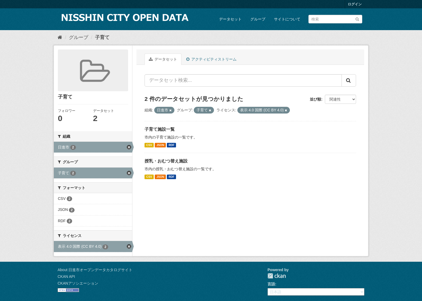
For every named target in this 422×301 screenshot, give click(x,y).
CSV (149, 145)
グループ (257, 19)
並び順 (315, 99)
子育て (102, 37)
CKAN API (66, 276)
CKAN (277, 276)
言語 (271, 284)
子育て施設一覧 (160, 129)
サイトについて (287, 19)
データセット (230, 19)
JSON (160, 145)
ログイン (355, 4)
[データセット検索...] (243, 80)
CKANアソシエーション (78, 283)
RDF (171, 145)
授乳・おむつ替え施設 (166, 161)
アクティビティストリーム (211, 59)
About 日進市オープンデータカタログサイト (95, 270)
